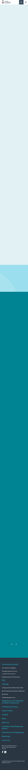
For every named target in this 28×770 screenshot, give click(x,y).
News (4, 719)
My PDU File (5, 694)
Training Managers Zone (8, 697)
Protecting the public (10, 664)
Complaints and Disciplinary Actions (12, 727)
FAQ (3, 680)
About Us (5, 722)
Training (5, 684)
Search (21, 2)
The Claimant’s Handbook (9, 668)
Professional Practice (10, 707)
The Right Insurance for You (9, 671)
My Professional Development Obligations (13, 691)
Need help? (6, 736)
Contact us (6, 740)
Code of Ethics (7, 711)
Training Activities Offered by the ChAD (12, 687)
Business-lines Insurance (9, 673)
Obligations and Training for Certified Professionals (13, 702)
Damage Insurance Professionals (11, 677)
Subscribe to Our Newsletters (13, 732)
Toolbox (5, 715)
